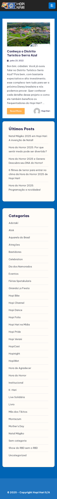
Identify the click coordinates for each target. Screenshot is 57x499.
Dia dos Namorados (20, 266)
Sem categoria (17, 440)
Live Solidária (17, 397)
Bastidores (15, 251)
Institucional (16, 382)
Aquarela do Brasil (19, 237)
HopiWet (14, 360)
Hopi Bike (14, 295)
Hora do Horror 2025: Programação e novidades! (25, 187)
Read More (16, 112)
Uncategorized (17, 455)
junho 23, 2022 (17, 61)
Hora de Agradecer (20, 368)
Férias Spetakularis (20, 280)
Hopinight (14, 353)
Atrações (14, 244)
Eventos (13, 273)
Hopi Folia (15, 317)
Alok (11, 230)
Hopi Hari (42, 111)
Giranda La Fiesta (19, 288)
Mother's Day (16, 426)
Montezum (15, 419)
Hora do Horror (17, 375)
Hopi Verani (15, 339)
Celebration (16, 259)
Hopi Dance (15, 310)
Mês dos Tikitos (18, 411)
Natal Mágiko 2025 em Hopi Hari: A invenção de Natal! (28, 138)
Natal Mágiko (16, 433)
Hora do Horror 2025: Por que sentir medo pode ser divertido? (28, 149)
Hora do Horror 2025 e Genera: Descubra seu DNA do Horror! (27, 160)
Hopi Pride (15, 331)
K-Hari (13, 389)
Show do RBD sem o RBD (23, 447)
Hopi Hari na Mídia (19, 324)
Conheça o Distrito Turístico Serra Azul (22, 53)
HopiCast (14, 346)
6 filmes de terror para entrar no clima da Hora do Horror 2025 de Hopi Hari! (28, 174)
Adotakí (13, 222)
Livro (12, 404)
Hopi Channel (16, 302)
